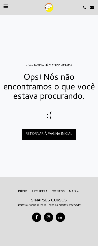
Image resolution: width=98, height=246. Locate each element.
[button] (5, 7)
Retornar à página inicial (49, 134)
